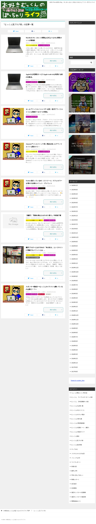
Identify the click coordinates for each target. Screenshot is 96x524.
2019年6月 (74, 289)
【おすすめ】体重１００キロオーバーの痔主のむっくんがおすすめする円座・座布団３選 (82, 83)
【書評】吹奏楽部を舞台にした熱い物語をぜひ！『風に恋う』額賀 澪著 (82, 124)
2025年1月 (74, 185)
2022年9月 (74, 202)
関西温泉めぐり (76, 501)
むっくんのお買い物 (32, 45)
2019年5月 (74, 293)
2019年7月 (74, 285)
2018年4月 (74, 350)
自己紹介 (48, 294)
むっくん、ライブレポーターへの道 (81, 397)
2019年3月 (74, 302)
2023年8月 (74, 189)
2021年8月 (74, 220)
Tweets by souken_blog (77, 380)
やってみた (42, 82)
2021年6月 (74, 228)
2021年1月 (74, 233)
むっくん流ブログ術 (44, 45)
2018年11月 (74, 319)
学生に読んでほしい (77, 475)
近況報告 (74, 488)
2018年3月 (74, 354)
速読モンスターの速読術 (78, 497)
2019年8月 (74, 280)
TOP (16, 510)
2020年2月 (74, 259)
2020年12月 (74, 237)
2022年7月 (74, 207)
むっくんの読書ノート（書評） (34, 220)
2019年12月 (74, 267)
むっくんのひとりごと (78, 410)
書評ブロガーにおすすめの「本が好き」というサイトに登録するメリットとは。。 (82, 165)
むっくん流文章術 (76, 445)
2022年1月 (74, 215)
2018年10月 (74, 324)
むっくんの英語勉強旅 (78, 423)
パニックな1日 (75, 458)
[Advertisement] (83, 37)
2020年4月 (74, 254)
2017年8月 (74, 371)
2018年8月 (74, 332)
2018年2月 (74, 358)
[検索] (82, 62)
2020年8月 (74, 241)
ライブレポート (76, 462)
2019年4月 (74, 298)
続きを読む (56, 61)
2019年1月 (74, 311)
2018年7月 (74, 337)
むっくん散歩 (75, 436)
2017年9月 (74, 367)
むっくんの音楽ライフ (78, 432)
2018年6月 (74, 341)
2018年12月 (74, 315)
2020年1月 (74, 263)
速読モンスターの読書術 (33, 257)
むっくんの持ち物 (76, 419)
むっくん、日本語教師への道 (79, 401)
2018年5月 (74, 345)
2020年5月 (74, 250)
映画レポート (75, 479)
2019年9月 (74, 276)
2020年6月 (74, 246)
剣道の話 (74, 466)
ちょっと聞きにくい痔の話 (79, 393)
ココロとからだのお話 (78, 453)
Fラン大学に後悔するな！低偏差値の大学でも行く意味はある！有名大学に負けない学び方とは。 (82, 103)
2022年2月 (74, 211)
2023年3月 (74, 198)
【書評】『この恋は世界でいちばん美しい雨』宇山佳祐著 (82, 145)
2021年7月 (74, 224)
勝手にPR (41, 294)
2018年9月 (74, 328)
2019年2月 (74, 306)
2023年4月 (74, 194)
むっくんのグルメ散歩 (78, 414)
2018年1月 (74, 363)
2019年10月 (74, 272)
